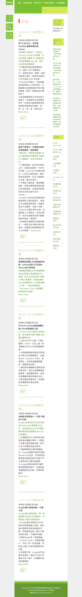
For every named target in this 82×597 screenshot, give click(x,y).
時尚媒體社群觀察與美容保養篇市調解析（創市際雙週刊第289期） (57, 120)
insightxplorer (23, 117)
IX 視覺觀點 (60, 2)
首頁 (19, 2)
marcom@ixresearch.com (44, 593)
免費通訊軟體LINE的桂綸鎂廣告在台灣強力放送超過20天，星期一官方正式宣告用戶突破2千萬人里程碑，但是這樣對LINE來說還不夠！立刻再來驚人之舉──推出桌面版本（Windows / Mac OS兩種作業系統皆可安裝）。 (31, 281)
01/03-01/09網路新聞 (31, 137)
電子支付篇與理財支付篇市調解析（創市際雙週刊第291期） (57, 69)
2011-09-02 (23, 389)
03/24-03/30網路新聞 (31, 407)
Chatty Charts (55, 144)
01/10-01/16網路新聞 (31, 34)
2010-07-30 (23, 568)
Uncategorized (58, 177)
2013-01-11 (23, 235)
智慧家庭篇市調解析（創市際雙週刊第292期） (57, 54)
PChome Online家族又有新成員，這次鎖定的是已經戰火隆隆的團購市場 (31, 334)
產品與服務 (27, 2)
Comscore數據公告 (57, 150)
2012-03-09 (23, 299)
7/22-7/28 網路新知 (31, 500)
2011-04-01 (23, 480)
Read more (23, 111)
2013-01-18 (23, 116)
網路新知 (22, 118)
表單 (59, 31)
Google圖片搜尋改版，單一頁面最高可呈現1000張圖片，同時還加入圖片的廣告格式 (31, 516)
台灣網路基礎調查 (57, 212)
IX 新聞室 (56, 156)
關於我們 (37, 2)
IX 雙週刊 (56, 170)
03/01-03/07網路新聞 (31, 252)
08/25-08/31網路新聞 (31, 316)
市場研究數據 (48, 2)
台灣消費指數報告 (57, 205)
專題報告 (56, 218)
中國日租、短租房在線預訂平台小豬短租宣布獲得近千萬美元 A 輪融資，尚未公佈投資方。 (31, 157)
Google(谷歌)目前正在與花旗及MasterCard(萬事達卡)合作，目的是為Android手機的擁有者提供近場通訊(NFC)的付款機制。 (31, 428)
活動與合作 (57, 232)
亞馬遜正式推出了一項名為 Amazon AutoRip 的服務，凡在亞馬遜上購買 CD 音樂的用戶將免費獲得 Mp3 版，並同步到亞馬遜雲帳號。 (31, 58)
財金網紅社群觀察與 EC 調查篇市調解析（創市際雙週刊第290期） (57, 104)
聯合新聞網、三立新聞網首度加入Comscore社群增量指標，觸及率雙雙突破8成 (57, 86)
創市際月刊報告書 (57, 198)
